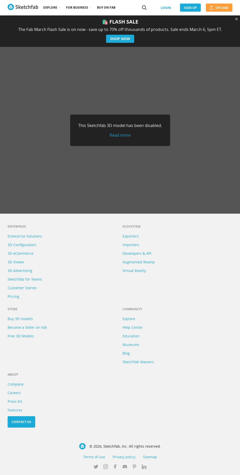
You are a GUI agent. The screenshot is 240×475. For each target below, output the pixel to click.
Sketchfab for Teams (25, 279)
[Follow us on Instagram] (105, 467)
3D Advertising (20, 270)
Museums (131, 344)
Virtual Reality (134, 270)
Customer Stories (22, 287)
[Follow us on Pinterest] (134, 467)
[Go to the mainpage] (23, 7)
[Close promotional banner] (236, 19)
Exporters (131, 236)
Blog (126, 353)
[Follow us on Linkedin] (144, 467)
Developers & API (137, 253)
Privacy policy (124, 456)
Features (15, 410)
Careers (14, 392)
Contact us (21, 422)
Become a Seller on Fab (27, 327)
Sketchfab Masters (138, 361)
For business (77, 7)
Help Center (133, 327)
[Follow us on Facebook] (115, 467)
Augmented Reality (139, 262)
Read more (120, 135)
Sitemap (150, 456)
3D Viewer (16, 262)
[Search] (144, 7)
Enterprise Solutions (25, 236)
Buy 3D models (20, 318)
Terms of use (94, 456)
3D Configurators (22, 244)
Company (16, 384)
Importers (131, 244)
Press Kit (15, 401)
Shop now (120, 38)
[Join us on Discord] (125, 467)
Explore (50, 7)
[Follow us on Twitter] (96, 467)
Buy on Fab (106, 7)
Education (131, 336)
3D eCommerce (20, 253)
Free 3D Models (21, 336)
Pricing (13, 296)
